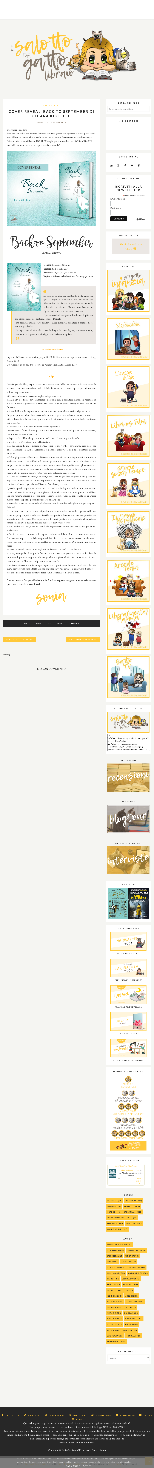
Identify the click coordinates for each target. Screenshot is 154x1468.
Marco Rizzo (114, 1313)
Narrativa (129, 1212)
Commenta (74, 623)
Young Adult (114, 1229)
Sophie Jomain (128, 1262)
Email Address (118, 199)
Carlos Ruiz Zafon (138, 1273)
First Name (115, 208)
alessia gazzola (116, 1273)
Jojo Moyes (113, 1330)
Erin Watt (112, 1262)
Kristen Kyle (113, 1284)
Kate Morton (130, 1330)
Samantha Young (116, 1342)
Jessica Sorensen (131, 1279)
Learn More (72, 1466)
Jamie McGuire (114, 1256)
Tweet (27, 623)
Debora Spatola (115, 1267)
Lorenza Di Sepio (135, 1302)
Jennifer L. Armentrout (119, 1245)
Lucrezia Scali (114, 1307)
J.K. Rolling (113, 1279)
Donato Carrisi (115, 1250)
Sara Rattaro (130, 1284)
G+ (49, 623)
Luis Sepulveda (115, 1336)
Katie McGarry (115, 1302)
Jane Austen (131, 1324)
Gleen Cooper (114, 1324)
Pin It (59, 623)
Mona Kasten (132, 1256)
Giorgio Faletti (133, 1319)
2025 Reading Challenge (126, 1166)
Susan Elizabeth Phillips (120, 1290)
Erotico (111, 1206)
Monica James (133, 1336)
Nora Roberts (114, 1319)
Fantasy (128, 1206)
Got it (87, 1466)
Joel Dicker (131, 1296)
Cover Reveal (51, 106)
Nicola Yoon (131, 1313)
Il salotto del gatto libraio (129, 1170)
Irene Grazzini (114, 1296)
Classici (111, 1201)
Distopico (130, 1201)
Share (39, 623)
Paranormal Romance (119, 1218)
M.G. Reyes (131, 1307)
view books (139, 1184)
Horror (111, 1212)
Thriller (130, 1223)
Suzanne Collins (136, 1267)
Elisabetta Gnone (136, 1250)
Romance (112, 1223)
